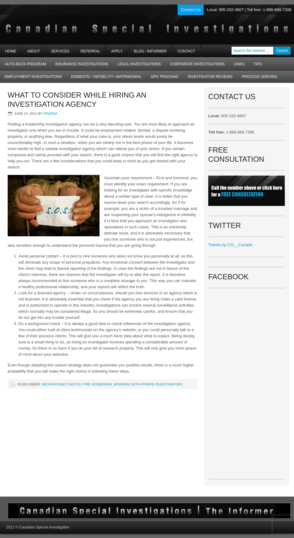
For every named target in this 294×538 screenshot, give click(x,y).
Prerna (50, 113)
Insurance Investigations (81, 64)
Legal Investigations (139, 64)
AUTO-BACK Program (23, 66)
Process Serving (259, 77)
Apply (117, 51)
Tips (258, 64)
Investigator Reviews (210, 77)
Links (239, 64)
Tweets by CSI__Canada (230, 244)
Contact (186, 51)
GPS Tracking (164, 77)
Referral (90, 51)
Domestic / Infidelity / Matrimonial (106, 77)
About (31, 53)
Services (57, 53)
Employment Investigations (31, 79)
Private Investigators (72, 25)
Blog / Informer (150, 51)
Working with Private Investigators (148, 384)
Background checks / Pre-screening (77, 384)
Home (10, 51)
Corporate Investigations (197, 64)
